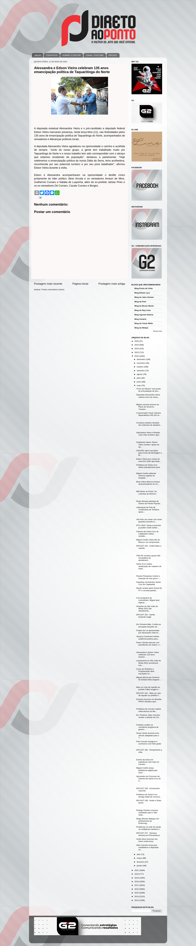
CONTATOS (52, 55)
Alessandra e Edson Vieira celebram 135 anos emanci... (147, 654)
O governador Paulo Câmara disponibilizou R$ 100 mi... (148, 414)
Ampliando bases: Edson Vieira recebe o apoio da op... (147, 444)
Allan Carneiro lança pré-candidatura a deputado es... (147, 847)
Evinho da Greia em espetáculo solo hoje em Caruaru (147, 762)
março (140, 858)
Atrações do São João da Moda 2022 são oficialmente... (147, 608)
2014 (136, 896)
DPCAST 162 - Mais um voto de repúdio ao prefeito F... (148, 694)
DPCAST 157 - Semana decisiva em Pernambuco (148, 834)
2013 (136, 900)
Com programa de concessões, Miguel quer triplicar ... (148, 600)
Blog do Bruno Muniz (144, 306)
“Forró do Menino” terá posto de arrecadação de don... (148, 390)
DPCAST (113, 55)
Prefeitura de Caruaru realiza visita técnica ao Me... (148, 710)
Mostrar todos (157, 331)
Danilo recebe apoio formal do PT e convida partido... (149, 589)
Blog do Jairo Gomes (144, 297)
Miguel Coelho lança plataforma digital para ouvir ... (146, 770)
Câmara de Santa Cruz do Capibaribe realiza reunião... (147, 533)
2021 (136, 870)
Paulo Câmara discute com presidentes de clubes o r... (148, 643)
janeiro (140, 866)
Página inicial (80, 283)
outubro (140, 367)
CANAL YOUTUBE (95, 55)
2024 (136, 348)
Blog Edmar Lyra (142, 293)
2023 (136, 352)
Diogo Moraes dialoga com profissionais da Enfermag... (147, 821)
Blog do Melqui (141, 328)
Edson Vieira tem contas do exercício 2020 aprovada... (148, 460)
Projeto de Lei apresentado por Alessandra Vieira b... (148, 631)
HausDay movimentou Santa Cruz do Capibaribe (148, 583)
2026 (136, 341)
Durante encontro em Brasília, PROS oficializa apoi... (149, 700)
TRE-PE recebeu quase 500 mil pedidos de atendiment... (148, 558)
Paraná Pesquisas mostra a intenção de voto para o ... (148, 577)
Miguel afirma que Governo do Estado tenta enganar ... (149, 678)
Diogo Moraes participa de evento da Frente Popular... (149, 502)
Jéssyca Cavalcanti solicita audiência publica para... (147, 637)
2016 (136, 889)
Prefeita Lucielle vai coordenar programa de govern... (147, 727)
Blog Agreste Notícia (144, 315)
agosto (140, 374)
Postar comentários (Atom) (52, 289)
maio (139, 385)
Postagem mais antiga (111, 283)
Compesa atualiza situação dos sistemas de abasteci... (149, 424)
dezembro (141, 359)
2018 (136, 881)
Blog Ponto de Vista (144, 288)
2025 (136, 345)
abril (139, 854)
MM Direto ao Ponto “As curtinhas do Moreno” (146, 492)
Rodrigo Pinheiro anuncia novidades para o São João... (147, 812)
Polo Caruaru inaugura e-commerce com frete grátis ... (148, 743)
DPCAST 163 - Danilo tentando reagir (145, 616)
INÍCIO (37, 55)
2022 (136, 356)
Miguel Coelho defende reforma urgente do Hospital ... (146, 475)
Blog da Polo (140, 302)
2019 (136, 878)
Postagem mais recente (48, 283)
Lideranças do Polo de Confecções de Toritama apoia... (147, 509)
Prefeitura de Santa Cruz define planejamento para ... (148, 467)
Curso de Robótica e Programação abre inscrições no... (145, 671)
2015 (136, 893)
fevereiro (141, 862)
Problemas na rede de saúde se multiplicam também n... (148, 828)
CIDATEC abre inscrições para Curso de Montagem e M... (149, 453)
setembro (141, 371)
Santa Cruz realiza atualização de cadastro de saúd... (148, 566)
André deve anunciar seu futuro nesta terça (147, 840)
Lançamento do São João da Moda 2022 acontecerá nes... (148, 663)
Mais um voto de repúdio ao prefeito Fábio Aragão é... (148, 688)
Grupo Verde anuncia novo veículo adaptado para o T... (147, 735)
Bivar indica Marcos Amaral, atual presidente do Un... (148, 483)
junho (139, 382)
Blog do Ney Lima (143, 310)
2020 (136, 874)
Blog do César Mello (144, 323)
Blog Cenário (140, 319)
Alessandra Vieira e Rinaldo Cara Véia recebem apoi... (148, 433)
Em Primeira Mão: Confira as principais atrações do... (148, 625)
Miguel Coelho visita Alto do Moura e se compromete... (148, 541)
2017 (136, 885)
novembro (141, 363)
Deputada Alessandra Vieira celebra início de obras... (148, 396)
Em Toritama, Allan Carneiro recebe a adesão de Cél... (148, 716)
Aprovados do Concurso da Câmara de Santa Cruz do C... (148, 778)
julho (139, 378)
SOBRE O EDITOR (71, 55)
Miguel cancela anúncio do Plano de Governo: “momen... (147, 406)
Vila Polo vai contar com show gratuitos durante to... (149, 520)
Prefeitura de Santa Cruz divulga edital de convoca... (149, 795)
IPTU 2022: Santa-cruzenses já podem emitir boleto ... (148, 526)
